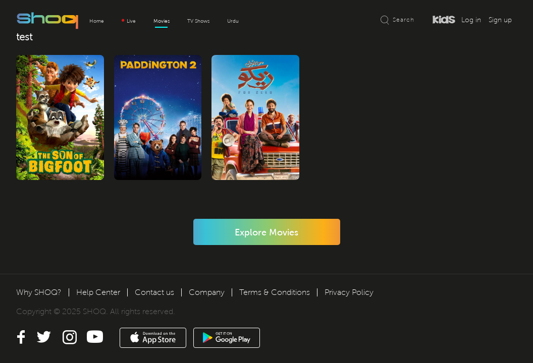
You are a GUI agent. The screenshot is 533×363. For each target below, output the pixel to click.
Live (129, 21)
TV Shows (198, 21)
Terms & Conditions (274, 292)
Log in (471, 20)
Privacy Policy (349, 292)
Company (207, 292)
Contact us (154, 292)
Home (96, 21)
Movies (161, 21)
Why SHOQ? (39, 292)
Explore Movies (266, 232)
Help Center (98, 292)
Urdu (233, 21)
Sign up (500, 20)
